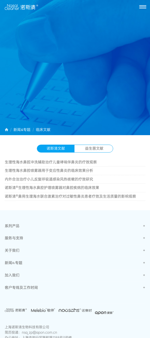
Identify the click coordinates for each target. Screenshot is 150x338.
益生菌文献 (94, 148)
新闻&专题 (22, 130)
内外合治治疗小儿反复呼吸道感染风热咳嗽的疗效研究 (49, 179)
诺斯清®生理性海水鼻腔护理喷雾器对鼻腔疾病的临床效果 (52, 187)
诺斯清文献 (56, 148)
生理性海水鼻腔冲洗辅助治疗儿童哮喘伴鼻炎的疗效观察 (51, 162)
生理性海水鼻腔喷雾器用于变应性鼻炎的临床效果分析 (49, 170)
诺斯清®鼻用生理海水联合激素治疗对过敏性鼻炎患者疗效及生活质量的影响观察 (70, 196)
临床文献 (43, 130)
